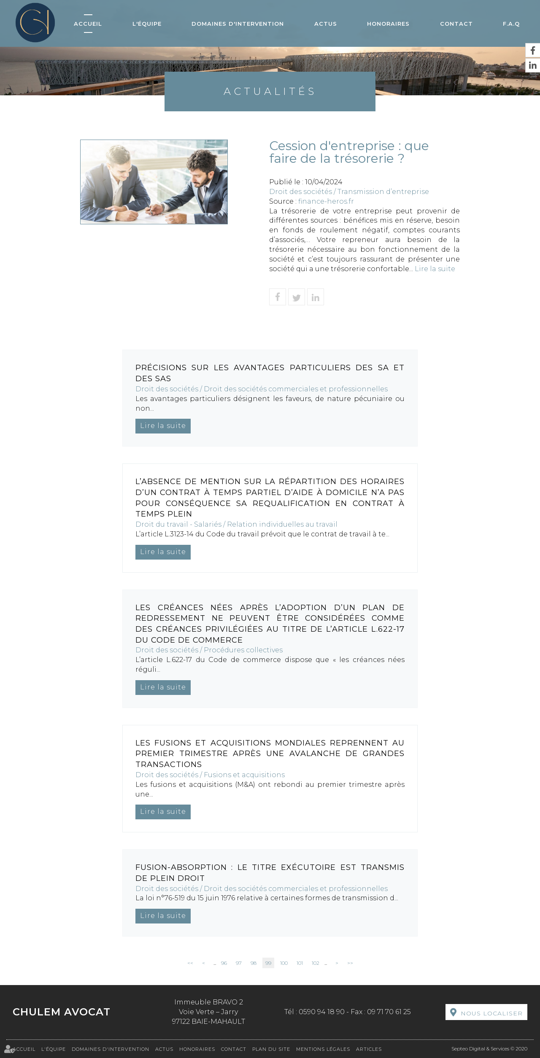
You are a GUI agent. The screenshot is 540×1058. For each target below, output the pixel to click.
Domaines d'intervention (238, 23)
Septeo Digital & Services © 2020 (489, 1048)
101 (300, 963)
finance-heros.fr (326, 201)
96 (224, 963)
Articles (369, 1049)
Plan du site (271, 1049)
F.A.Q (511, 23)
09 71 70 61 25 (389, 1012)
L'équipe (147, 23)
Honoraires (388, 23)
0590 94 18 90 (322, 1012)
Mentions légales (323, 1049)
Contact (456, 23)
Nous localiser (492, 1013)
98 (253, 963)
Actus (325, 23)
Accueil (88, 23)
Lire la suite (435, 269)
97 (239, 963)
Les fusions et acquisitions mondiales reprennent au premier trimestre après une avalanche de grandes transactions (270, 753)
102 (315, 963)
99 (268, 963)
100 (284, 963)
